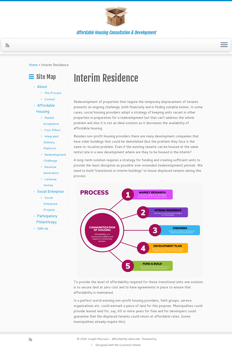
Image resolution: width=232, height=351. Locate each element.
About (42, 86)
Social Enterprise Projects (50, 204)
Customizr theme (130, 345)
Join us (42, 228)
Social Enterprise (50, 191)
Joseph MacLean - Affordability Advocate (114, 339)
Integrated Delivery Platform (50, 142)
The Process (52, 93)
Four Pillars (52, 130)
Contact (49, 99)
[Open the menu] (224, 45)
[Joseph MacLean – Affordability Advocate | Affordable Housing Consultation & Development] (116, 16)
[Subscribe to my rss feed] (9, 45)
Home (33, 64)
